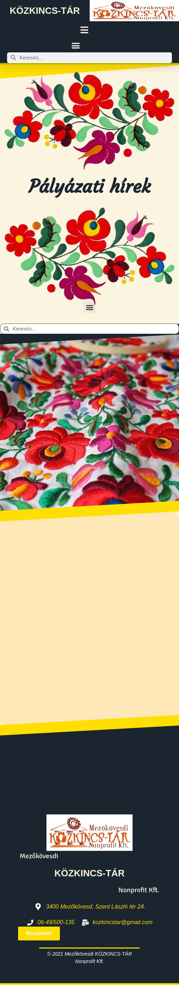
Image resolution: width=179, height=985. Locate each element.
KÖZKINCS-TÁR (45, 10)
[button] (76, 45)
